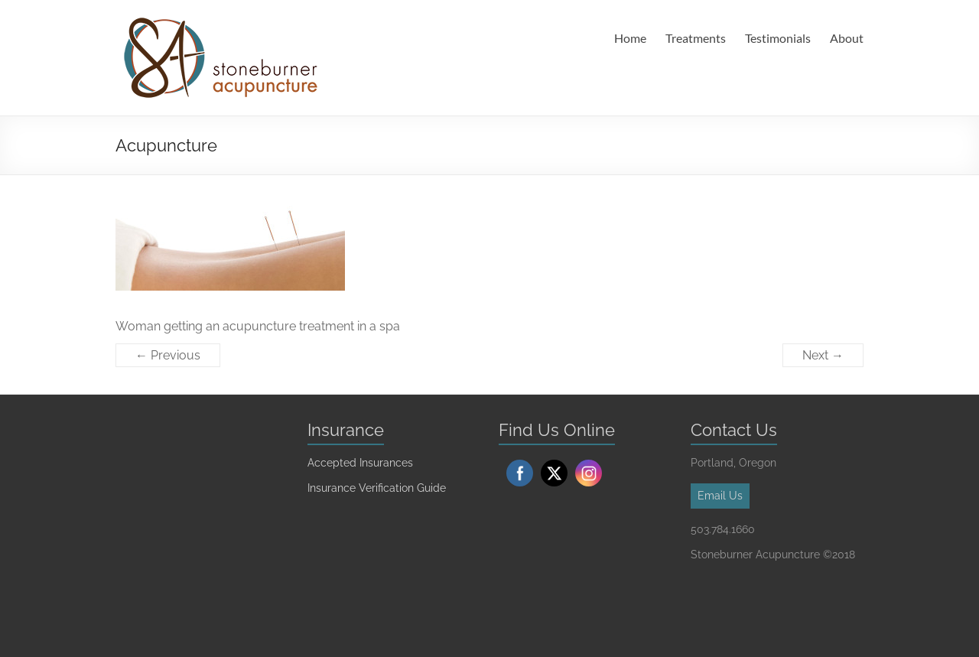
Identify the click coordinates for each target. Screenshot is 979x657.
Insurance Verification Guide (376, 488)
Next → (823, 355)
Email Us (720, 495)
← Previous (167, 355)
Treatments (695, 38)
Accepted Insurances (360, 463)
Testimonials (778, 38)
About (847, 38)
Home (630, 38)
